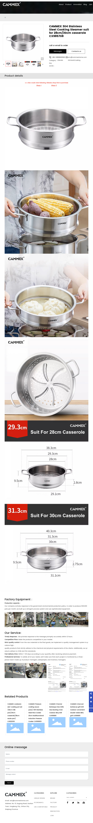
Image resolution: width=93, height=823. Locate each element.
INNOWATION (55, 811)
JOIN (52, 815)
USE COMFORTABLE (40, 807)
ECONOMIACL (39, 802)
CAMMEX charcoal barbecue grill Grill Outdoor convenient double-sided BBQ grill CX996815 (77, 710)
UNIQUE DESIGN (39, 798)
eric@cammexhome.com (77, 57)
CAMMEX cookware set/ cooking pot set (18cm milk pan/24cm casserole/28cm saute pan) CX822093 (14, 713)
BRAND (52, 798)
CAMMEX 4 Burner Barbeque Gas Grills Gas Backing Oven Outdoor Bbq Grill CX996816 (56, 710)
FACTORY (53, 802)
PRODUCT (53, 807)
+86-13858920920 (58, 57)
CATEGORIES (39, 793)
